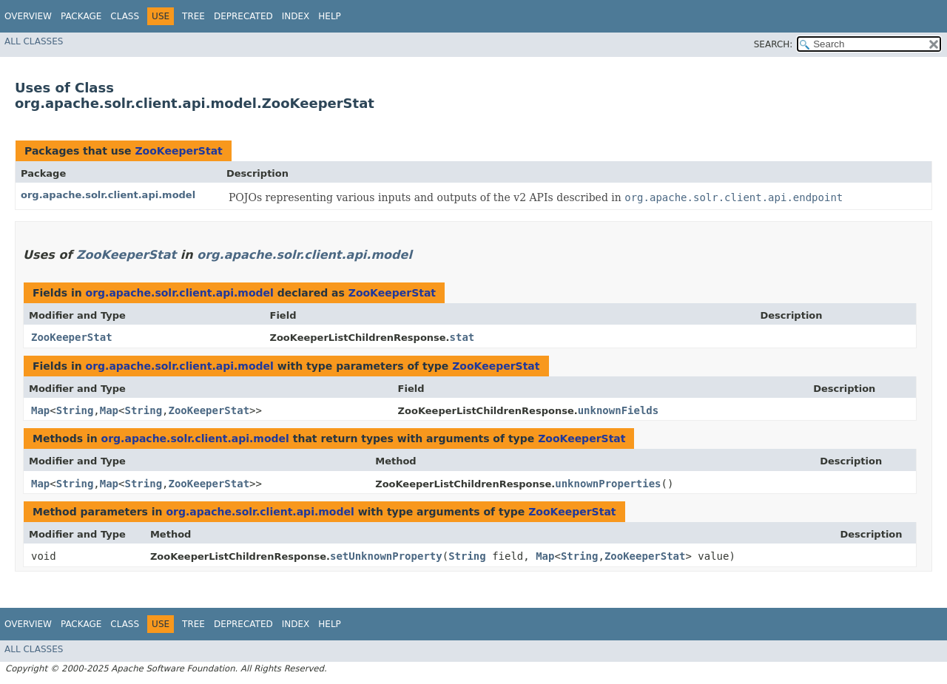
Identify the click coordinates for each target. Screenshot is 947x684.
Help (329, 16)
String (75, 410)
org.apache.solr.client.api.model (108, 194)
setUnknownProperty (386, 556)
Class (124, 16)
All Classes (33, 41)
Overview (28, 16)
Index (296, 16)
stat (462, 337)
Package (81, 16)
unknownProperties (608, 484)
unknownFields (618, 410)
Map (40, 410)
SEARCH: (773, 44)
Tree (193, 16)
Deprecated (243, 16)
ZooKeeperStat (178, 151)
